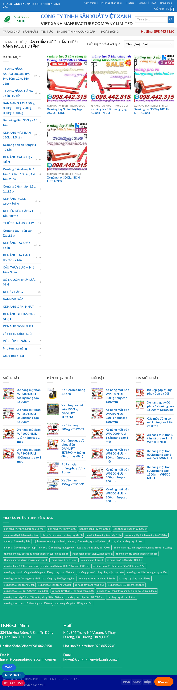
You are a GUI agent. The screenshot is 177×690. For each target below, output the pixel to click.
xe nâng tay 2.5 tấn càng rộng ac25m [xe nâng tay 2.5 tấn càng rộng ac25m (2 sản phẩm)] (147, 572)
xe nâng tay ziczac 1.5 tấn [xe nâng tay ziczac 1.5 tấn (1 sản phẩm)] (121, 597)
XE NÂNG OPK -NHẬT (18, 306)
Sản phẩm (30, 31)
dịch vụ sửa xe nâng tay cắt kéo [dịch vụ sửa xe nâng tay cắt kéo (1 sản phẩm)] (125, 541)
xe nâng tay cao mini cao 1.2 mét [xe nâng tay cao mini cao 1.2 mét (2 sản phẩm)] (97, 578)
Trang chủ (11, 31)
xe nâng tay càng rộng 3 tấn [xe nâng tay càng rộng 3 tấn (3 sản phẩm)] (19, 584)
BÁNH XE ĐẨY (13, 299)
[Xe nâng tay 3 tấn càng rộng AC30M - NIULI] (110, 79)
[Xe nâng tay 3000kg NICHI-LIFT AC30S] (67, 147)
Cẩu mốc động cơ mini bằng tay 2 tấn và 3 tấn (160, 422)
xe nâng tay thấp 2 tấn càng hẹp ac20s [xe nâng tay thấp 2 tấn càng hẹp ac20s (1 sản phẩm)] (73, 590)
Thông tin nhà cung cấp (77, 31)
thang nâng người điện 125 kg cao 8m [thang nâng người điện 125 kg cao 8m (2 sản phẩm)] (92, 553)
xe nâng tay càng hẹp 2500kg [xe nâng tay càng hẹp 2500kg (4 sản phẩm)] (134, 578)
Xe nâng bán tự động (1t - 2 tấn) (19, 147)
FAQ (153, 2)
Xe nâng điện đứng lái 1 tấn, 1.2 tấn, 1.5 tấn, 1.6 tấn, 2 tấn (19, 174)
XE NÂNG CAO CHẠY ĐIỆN (17, 159)
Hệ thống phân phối (111, 2)
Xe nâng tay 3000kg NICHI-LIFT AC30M (151, 111)
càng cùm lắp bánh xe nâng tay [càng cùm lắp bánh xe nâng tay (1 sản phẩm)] (21, 535)
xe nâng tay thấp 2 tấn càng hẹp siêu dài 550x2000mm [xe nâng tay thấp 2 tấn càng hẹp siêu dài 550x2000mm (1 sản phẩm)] (127, 590)
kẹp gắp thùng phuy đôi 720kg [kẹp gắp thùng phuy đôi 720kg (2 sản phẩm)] (93, 547)
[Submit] (171, 19)
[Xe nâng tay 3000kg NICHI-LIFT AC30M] (154, 79)
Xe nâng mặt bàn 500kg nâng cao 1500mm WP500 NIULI (159, 472)
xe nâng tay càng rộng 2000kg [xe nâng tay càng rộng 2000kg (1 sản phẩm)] (54, 584)
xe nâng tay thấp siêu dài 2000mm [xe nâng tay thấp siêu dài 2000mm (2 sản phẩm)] (85, 597)
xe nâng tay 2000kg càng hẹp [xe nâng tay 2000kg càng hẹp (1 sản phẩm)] (59, 578)
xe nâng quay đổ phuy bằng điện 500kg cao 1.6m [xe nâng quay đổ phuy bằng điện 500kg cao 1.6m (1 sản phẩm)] (119, 566)
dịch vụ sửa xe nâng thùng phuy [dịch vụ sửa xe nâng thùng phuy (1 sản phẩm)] (56, 547)
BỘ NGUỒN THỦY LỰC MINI (19, 282)
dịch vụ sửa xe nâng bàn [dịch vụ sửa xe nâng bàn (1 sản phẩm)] (17, 541)
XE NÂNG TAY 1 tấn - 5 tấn (17, 245)
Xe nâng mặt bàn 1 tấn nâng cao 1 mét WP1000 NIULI (160, 438)
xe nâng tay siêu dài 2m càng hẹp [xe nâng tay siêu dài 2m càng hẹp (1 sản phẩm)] (126, 584)
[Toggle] (39, 76)
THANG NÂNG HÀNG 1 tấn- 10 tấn (18, 93)
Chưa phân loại (13, 355)
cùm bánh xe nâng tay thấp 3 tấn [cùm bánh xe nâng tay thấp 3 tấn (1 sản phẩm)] (103, 535)
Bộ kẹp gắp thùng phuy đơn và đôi (159, 391)
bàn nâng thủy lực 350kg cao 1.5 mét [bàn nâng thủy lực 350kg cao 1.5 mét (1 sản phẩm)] (24, 528)
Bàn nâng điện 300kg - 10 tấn (20, 122)
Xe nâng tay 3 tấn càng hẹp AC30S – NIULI (64, 111)
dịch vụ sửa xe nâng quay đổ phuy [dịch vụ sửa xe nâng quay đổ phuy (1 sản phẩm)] (86, 541)
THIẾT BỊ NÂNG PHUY (18, 223)
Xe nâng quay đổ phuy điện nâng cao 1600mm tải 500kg (160, 405)
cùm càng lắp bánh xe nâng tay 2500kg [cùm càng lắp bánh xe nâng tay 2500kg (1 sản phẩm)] (146, 535)
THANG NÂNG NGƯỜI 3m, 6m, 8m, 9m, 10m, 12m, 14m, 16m (16, 76)
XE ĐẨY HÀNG (13, 292)
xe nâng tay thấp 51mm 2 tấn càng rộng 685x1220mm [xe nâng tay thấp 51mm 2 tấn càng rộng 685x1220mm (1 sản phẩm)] (33, 597)
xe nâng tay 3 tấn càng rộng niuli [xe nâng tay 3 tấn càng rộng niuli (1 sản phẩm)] (22, 578)
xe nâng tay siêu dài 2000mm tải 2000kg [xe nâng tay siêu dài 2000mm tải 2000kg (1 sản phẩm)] (26, 590)
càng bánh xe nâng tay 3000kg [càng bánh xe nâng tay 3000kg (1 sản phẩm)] (130, 528)
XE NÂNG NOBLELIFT (18, 326)
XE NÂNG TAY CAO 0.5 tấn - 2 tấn (16, 257)
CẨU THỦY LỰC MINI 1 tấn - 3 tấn (19, 269)
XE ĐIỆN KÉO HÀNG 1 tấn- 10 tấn (18, 213)
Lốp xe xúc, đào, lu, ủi (17, 333)
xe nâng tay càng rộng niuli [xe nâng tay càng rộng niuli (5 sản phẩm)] (90, 584)
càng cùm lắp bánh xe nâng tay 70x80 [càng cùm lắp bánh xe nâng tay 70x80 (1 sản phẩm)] (61, 535)
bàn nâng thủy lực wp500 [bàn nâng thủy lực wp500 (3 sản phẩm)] (62, 528)
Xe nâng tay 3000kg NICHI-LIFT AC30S (64, 179)
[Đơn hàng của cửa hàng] (149, 44)
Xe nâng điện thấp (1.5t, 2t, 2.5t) (19, 188)
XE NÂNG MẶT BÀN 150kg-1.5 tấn (17, 135)
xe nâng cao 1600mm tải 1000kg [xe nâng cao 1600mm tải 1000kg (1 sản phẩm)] (124, 559)
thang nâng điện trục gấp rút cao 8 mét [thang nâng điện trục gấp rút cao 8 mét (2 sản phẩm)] (25, 559)
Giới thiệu (90, 2)
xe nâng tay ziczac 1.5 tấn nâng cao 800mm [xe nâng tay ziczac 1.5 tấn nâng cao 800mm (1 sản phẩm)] (28, 603)
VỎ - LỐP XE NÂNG (16, 341)
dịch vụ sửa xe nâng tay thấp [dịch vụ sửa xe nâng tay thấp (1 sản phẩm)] (20, 547)
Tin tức (130, 2)
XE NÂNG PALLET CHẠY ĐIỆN (15, 201)
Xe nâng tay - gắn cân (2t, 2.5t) (17, 233)
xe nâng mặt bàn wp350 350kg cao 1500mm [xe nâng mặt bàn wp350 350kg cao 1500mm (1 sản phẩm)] (65, 566)
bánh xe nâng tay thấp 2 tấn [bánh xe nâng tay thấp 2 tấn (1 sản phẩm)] (94, 528)
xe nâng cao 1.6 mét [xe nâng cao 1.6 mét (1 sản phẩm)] (92, 559)
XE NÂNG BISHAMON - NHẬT (19, 316)
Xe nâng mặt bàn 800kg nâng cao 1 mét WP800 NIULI (159, 454)
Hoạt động (110, 31)
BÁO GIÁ (163, 681)
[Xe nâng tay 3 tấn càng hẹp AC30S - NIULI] (67, 79)
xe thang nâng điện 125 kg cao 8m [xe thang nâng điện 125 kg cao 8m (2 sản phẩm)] (73, 603)
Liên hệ (143, 2)
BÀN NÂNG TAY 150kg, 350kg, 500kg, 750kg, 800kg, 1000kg (19, 108)
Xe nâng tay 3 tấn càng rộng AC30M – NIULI (109, 111)
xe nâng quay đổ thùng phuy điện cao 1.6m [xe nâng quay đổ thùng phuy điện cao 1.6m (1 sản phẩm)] (100, 572)
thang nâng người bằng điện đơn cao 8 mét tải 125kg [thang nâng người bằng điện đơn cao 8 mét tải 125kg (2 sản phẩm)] (143, 547)
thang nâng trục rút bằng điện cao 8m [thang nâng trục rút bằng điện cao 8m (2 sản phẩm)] (136, 553)
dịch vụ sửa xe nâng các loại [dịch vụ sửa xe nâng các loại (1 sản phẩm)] (49, 541)
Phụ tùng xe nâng (15, 348)
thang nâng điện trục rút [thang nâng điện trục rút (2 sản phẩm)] (64, 559)
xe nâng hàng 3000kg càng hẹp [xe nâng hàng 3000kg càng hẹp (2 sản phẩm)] (21, 566)
